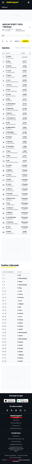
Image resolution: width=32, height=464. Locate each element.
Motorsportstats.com (16, 428)
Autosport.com (16, 425)
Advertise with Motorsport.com (16, 438)
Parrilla (17, 41)
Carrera (25, 41)
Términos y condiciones (10, 455)
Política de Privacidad (15, 457)
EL (2, 41)
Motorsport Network (12, 460)
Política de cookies (23, 455)
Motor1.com (16, 420)
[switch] (22, 48)
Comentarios (16, 436)
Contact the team (16, 441)
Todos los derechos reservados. (21, 460)
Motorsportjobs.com (16, 423)
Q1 (6, 41)
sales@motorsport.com (16, 444)
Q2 (11, 41)
